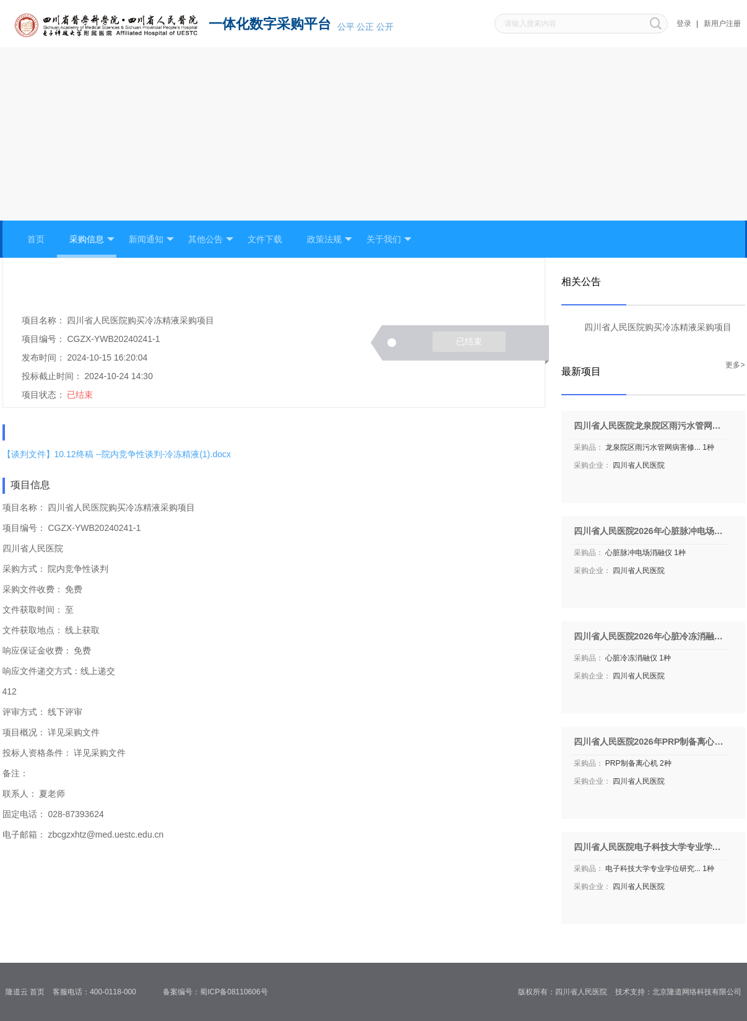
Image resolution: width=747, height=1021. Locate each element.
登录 (683, 23)
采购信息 (91, 239)
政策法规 (329, 239)
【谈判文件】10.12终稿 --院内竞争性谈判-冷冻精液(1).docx (116, 454)
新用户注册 (722, 23)
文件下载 (265, 239)
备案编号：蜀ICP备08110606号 (219, 992)
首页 (36, 239)
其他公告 (210, 239)
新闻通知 (151, 239)
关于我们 (389, 239)
